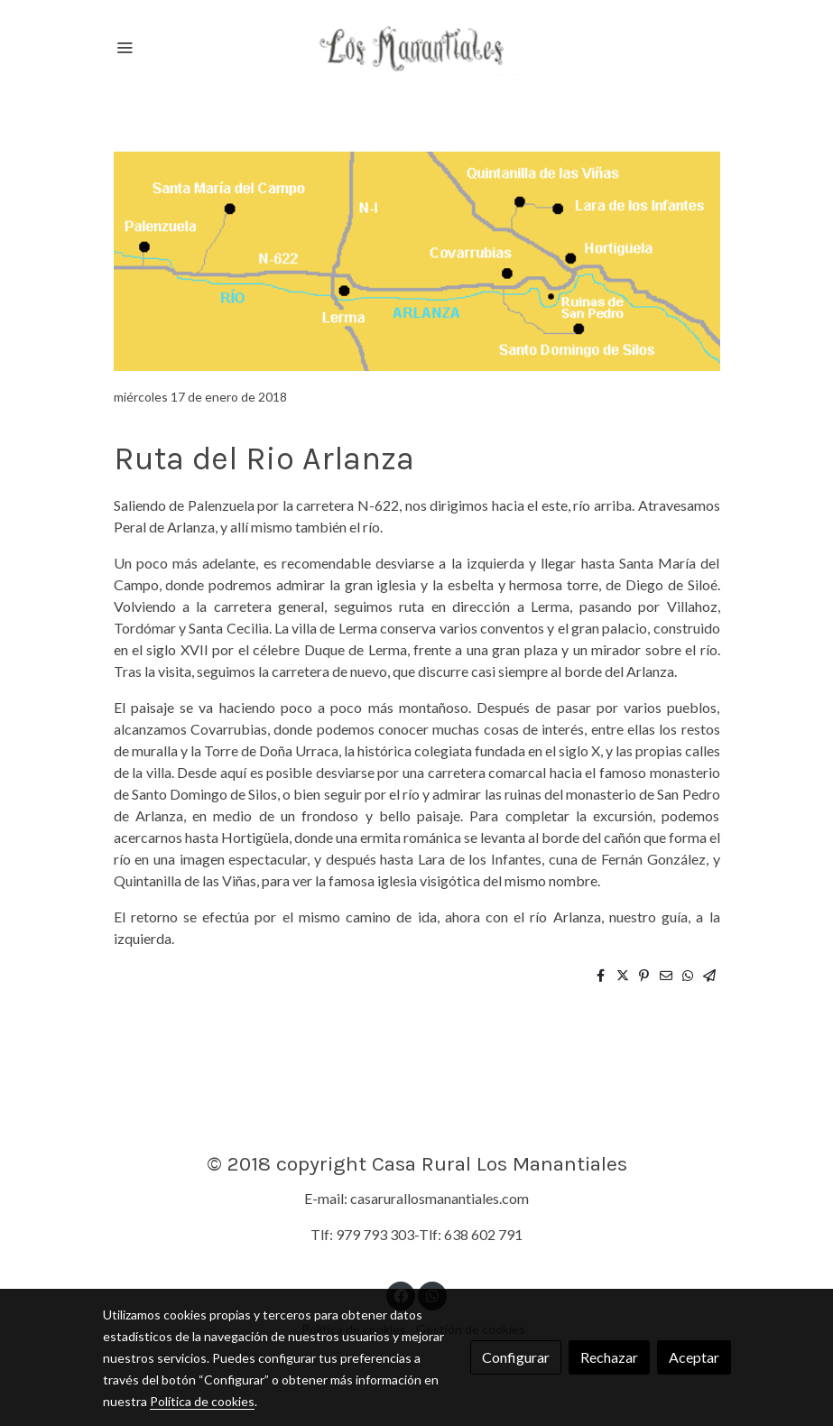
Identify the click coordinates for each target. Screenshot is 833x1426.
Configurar (516, 1357)
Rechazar (609, 1357)
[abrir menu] (124, 47)
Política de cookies (202, 1401)
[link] (417, 47)
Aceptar (694, 1357)
